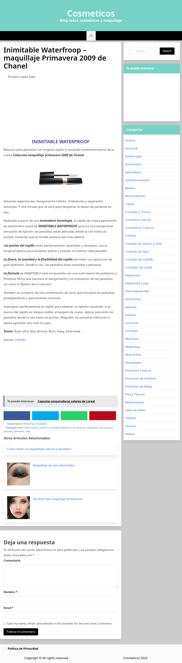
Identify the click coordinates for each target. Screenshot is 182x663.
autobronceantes (137, 180)
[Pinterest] (102, 415)
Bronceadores (135, 196)
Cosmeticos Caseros (139, 228)
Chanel (33, 427)
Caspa (129, 204)
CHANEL (20, 340)
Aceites (130, 140)
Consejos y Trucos (138, 212)
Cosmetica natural (138, 220)
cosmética (43, 427)
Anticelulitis (133, 164)
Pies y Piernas (135, 394)
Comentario (12, 560)
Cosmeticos (91, 13)
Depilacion (132, 275)
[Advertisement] (61, 108)
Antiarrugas (133, 156)
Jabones (131, 307)
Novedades (41, 423)
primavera (19, 431)
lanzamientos (79, 427)
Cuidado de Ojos (137, 251)
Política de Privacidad (23, 649)
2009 (26, 427)
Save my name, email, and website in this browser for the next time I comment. (58, 623)
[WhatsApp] (74, 415)
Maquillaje (29, 423)
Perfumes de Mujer (139, 386)
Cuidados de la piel (138, 267)
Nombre (10, 592)
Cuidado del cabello (139, 259)
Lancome (131, 323)
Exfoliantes (133, 299)
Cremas (130, 235)
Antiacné (131, 148)
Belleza (130, 188)
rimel (27, 431)
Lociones (131, 331)
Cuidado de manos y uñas (143, 243)
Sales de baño (135, 410)
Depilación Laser (137, 283)
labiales (130, 315)
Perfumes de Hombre (140, 378)
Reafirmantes (134, 402)
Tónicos (130, 426)
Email (9, 608)
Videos (130, 434)
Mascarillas (133, 354)
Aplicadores (133, 172)
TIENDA (130, 418)
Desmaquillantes (137, 291)
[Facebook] (16, 415)
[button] (91, 35)
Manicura (132, 339)
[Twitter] (45, 415)
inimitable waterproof (60, 427)
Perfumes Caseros (138, 370)
